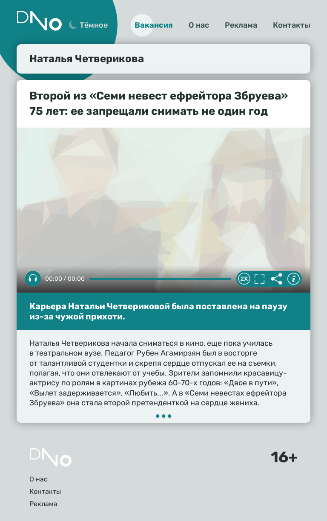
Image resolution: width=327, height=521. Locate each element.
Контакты (291, 25)
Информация (293, 279)
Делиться (276, 279)
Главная (50, 457)
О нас (199, 25)
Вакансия (154, 25)
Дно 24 (39, 21)
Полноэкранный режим (259, 279)
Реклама (241, 25)
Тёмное (94, 25)
